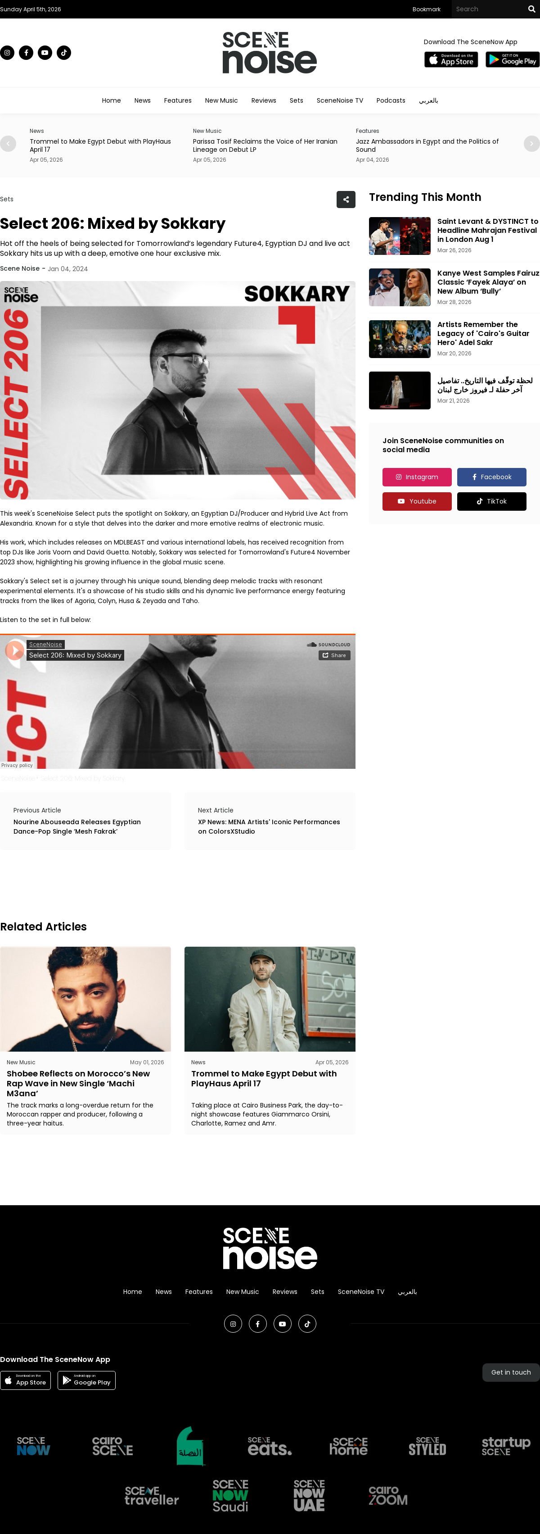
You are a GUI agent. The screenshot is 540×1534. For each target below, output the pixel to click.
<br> (178, 701)
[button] (532, 144)
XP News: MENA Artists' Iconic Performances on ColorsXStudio (269, 826)
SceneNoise (18, 778)
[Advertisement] (164, 883)
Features (178, 100)
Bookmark (427, 9)
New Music (221, 100)
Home (111, 100)
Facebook (496, 476)
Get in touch (511, 1372)
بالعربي (428, 100)
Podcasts (391, 100)
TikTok (497, 501)
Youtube (423, 501)
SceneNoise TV (340, 100)
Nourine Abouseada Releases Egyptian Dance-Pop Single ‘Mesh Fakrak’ (77, 826)
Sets (296, 100)
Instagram (422, 476)
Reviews (264, 100)
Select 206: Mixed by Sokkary (82, 778)
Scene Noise (20, 268)
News (143, 100)
